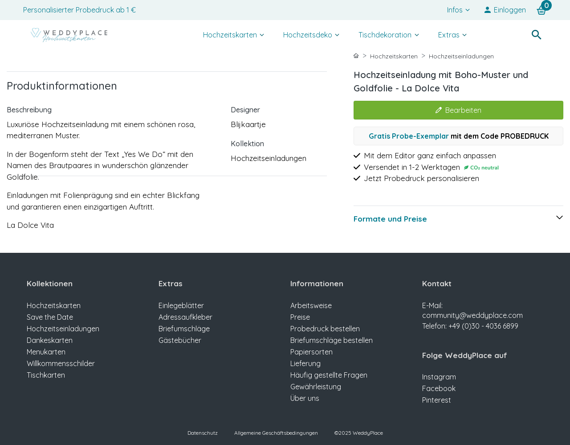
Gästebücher (180, 340)
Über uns (304, 398)
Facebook (439, 388)
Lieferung (305, 363)
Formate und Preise (390, 218)
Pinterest (436, 400)
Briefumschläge (184, 328)
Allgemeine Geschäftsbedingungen (276, 432)
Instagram (439, 376)
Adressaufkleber (185, 317)
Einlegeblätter (181, 305)
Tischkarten (46, 375)
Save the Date (50, 317)
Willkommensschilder (61, 363)
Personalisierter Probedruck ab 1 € (79, 9)
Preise (300, 317)
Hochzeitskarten (394, 56)
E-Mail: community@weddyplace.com (482, 316)
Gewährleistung (315, 386)
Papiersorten (311, 351)
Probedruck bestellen (325, 328)
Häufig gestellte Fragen (328, 375)
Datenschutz (202, 432)
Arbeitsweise (311, 305)
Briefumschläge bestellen (331, 340)
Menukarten (46, 351)
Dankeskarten (50, 340)
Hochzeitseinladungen (461, 56)
